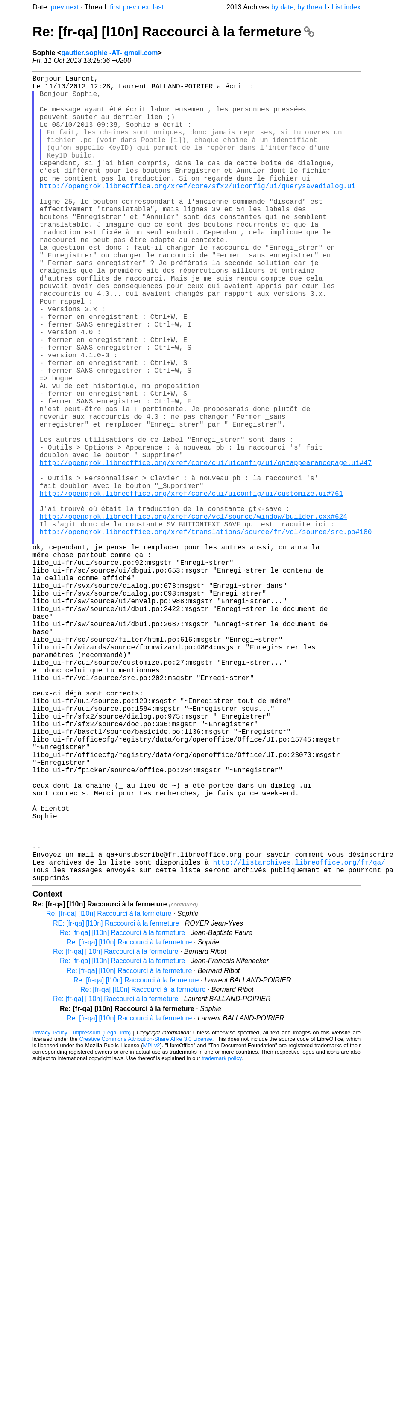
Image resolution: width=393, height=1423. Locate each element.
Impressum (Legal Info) (102, 1212)
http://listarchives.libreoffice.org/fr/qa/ (299, 1038)
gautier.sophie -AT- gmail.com (109, 52)
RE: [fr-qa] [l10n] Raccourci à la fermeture (116, 1102)
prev (57, 7)
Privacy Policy (49, 1212)
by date (282, 7)
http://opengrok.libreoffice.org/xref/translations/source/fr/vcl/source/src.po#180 (206, 634)
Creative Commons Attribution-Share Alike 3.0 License (145, 1218)
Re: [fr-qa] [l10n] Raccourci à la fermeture (173, 31)
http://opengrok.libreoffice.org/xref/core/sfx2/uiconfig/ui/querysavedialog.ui (197, 211)
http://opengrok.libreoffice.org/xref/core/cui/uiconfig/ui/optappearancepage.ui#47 (206, 549)
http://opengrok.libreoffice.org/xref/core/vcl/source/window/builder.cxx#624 (193, 615)
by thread (311, 7)
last (158, 7)
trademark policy (221, 1237)
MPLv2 (151, 1224)
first (115, 7)
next (72, 7)
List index (346, 7)
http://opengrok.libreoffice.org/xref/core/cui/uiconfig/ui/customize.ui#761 (191, 587)
